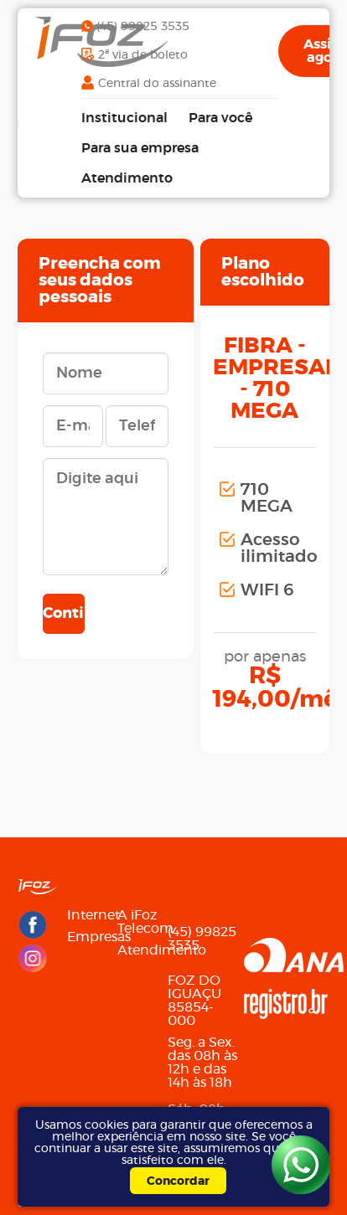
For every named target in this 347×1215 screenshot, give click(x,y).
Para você (220, 118)
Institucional (124, 118)
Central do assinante (157, 84)
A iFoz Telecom (139, 922)
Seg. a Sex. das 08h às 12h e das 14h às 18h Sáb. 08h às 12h (202, 1083)
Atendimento (127, 178)
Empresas (89, 937)
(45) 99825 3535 (142, 27)
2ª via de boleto (143, 55)
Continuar (64, 613)
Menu (139, 887)
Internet (89, 915)
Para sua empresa (140, 148)
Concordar (178, 1181)
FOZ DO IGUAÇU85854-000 (194, 1000)
